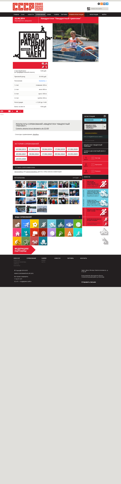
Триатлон (34, 241)
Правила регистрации (76, 14)
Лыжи (25, 223)
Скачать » (43, 81)
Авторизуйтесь (18, 172)
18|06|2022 (34, 154)
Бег (43, 223)
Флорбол (17, 241)
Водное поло (43, 241)
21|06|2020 (73, 149)
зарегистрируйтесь (32, 172)
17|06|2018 (60, 149)
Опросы (16, 264)
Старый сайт (18, 279)
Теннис (25, 241)
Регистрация (94, 14)
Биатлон (77, 232)
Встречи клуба (17, 232)
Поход (69, 232)
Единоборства (34, 232)
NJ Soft (16, 281)
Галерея (56, 14)
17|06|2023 (47, 154)
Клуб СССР (17, 258)
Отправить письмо (88, 282)
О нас (22, 14)
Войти (104, 14)
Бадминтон (60, 232)
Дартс (43, 232)
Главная (16, 14)
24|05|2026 (21, 159)
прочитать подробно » (91, 133)
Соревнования (40, 14)
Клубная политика (20, 262)
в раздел (76, 178)
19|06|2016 (47, 149)
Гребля (25, 232)
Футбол (34, 223)
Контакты (17, 266)
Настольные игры (17, 223)
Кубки (49, 14)
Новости (31, 14)
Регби (69, 223)
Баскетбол (51, 232)
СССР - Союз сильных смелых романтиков (28, 7)
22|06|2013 (21, 149)
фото (43, 262)
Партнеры (64, 14)
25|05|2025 (73, 154)
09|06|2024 (60, 154)
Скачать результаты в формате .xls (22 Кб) (32, 128)
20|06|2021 (21, 154)
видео (44, 260)
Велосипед (60, 223)
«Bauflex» (36, 134)
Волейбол (77, 223)
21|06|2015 (34, 149)
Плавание (51, 223)
